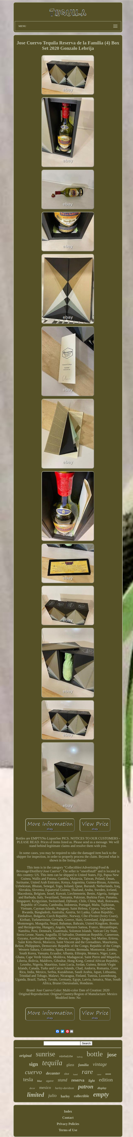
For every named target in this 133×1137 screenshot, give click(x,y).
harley (65, 1096)
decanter (53, 1073)
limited (35, 1094)
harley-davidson (64, 1088)
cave (99, 1074)
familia (83, 1065)
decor (32, 1088)
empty (101, 1094)
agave (50, 1080)
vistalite (66, 1056)
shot (66, 1073)
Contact (67, 1117)
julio (52, 1095)
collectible (81, 1096)
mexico (45, 1087)
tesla (28, 1079)
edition (106, 1079)
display (102, 1088)
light (92, 1080)
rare (87, 1071)
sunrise (45, 1054)
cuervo (33, 1072)
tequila (52, 1063)
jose (112, 1054)
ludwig (80, 1057)
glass (70, 1065)
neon (108, 1073)
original (25, 1056)
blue (39, 1080)
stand (62, 1079)
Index (68, 1111)
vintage (100, 1064)
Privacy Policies (68, 1124)
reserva (77, 1080)
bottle (95, 1054)
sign (33, 1064)
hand (75, 1074)
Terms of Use (68, 1130)
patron (85, 1086)
